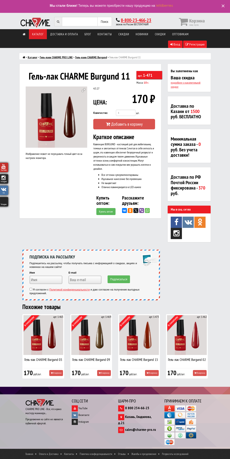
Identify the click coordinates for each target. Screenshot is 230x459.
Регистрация (195, 44)
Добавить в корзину (124, 124)
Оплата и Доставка (48, 454)
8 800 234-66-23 (137, 408)
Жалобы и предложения (143, 454)
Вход (175, 44)
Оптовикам (180, 34)
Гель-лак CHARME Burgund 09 (91, 359)
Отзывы (122, 454)
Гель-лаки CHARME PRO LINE (56, 57)
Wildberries (164, 5)
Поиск (104, 21)
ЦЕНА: (100, 102)
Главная (29, 454)
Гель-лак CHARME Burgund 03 (43, 359)
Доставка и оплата (64, 34)
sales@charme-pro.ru (140, 429)
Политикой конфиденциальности (69, 289)
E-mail (72, 272)
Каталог (38, 34)
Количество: (100, 113)
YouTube (80, 408)
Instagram (80, 422)
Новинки (142, 34)
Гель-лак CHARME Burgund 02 (187, 359)
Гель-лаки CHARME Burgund (91, 57)
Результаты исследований (175, 454)
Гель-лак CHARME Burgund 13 (139, 359)
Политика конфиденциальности (96, 454)
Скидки (123, 34)
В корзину (56, 372)
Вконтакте (80, 415)
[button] (83, 90)
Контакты (105, 34)
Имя (32, 272)
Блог (88, 34)
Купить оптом (106, 211)
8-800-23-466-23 (136, 20)
